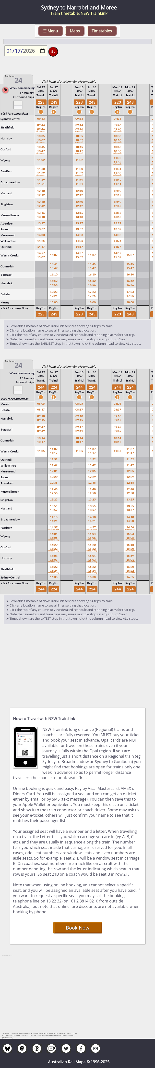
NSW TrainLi (40, 93)
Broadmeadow (10, 182)
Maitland (6, 193)
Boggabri (6, 274)
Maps (75, 31)
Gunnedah (7, 266)
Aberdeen (6, 223)
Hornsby (6, 138)
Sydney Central (10, 119)
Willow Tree (8, 241)
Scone (4, 229)
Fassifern (6, 171)
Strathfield (7, 127)
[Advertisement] (77, 664)
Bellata (5, 294)
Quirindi (6, 247)
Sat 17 (41, 87)
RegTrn (41, 110)
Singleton (6, 204)
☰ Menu (50, 31)
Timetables (102, 31)
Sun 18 (79, 87)
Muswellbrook (9, 215)
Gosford (5, 149)
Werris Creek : (9, 255)
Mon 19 (117, 87)
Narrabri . (6, 283)
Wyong (5, 160)
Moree (4, 302)
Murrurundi (8, 235)
